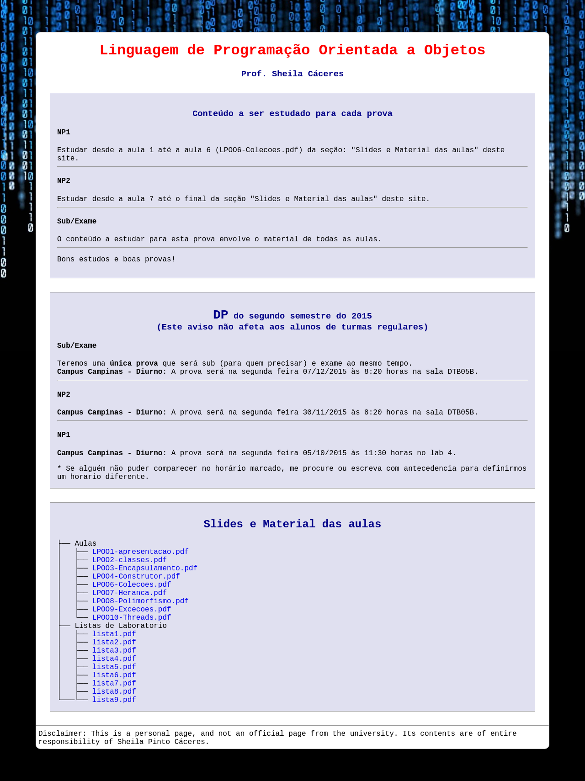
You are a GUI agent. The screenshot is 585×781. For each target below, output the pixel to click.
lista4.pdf (114, 659)
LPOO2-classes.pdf (129, 560)
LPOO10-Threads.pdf (131, 618)
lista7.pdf (114, 684)
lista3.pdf (114, 651)
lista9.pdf (114, 700)
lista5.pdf (114, 667)
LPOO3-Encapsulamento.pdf (144, 568)
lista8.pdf (114, 692)
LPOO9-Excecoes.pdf (131, 610)
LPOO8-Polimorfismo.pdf (140, 601)
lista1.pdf (114, 634)
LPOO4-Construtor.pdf (136, 577)
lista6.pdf (114, 675)
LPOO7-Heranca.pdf (129, 593)
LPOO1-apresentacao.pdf (140, 552)
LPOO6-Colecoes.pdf (131, 585)
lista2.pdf (114, 642)
